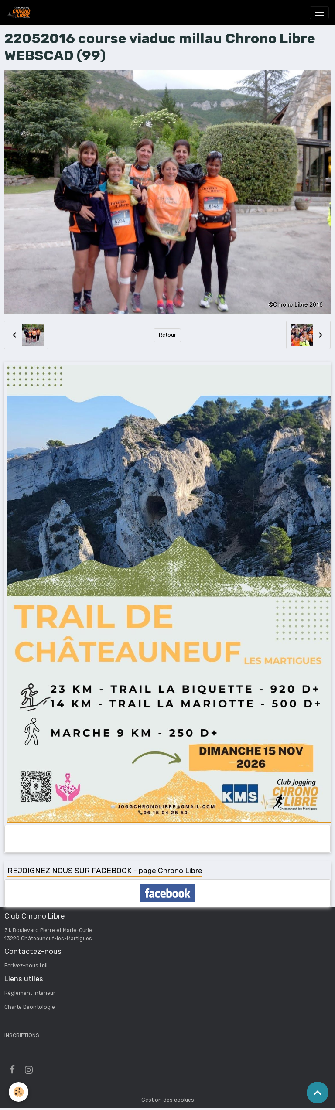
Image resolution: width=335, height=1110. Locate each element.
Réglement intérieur (29, 993)
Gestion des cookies (167, 1100)
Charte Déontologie (29, 1007)
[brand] (20, 12)
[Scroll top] (317, 1092)
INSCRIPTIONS (21, 1035)
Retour (167, 335)
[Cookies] (18, 1092)
